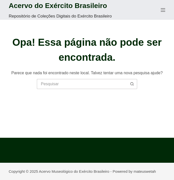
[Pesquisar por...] (82, 84)
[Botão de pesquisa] (132, 84)
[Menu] (163, 10)
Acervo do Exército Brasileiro (58, 6)
